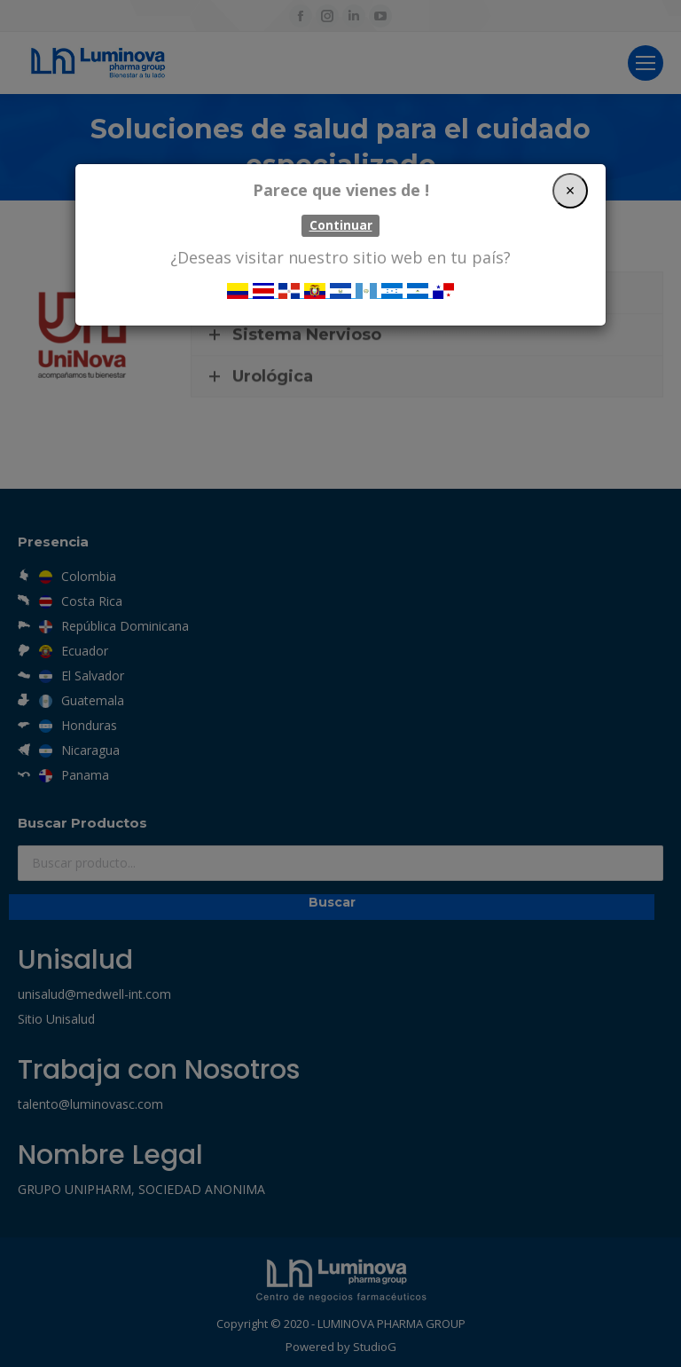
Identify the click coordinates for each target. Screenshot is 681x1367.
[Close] (570, 190)
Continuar (340, 225)
